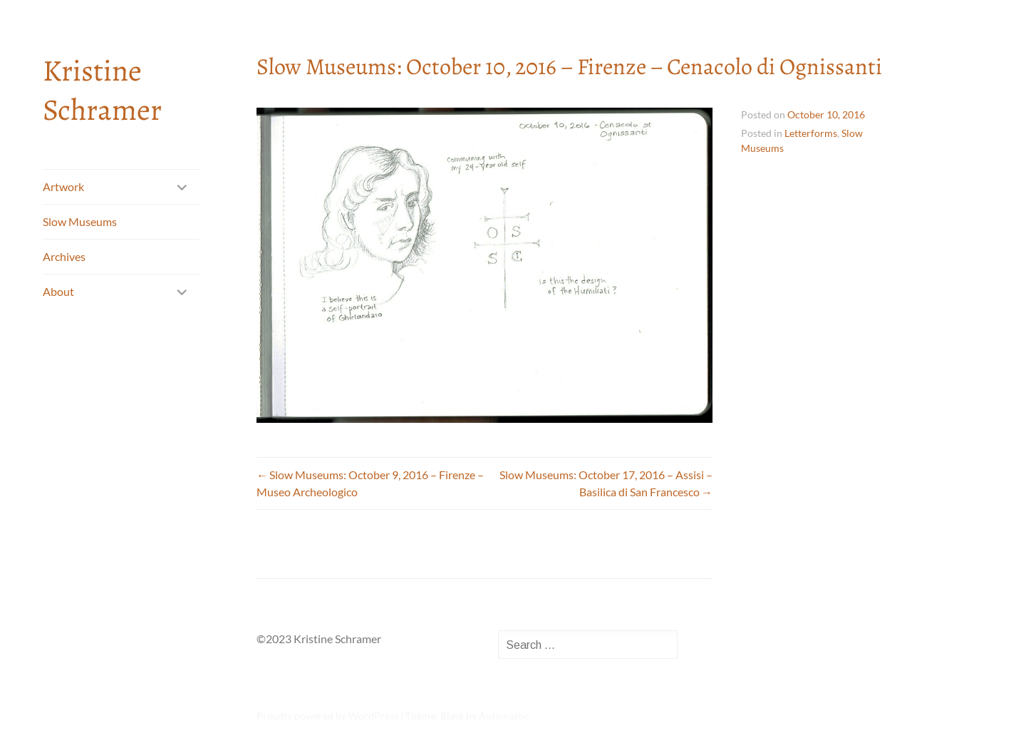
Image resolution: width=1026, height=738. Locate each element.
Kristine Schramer (102, 90)
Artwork (63, 186)
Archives (64, 256)
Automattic (504, 715)
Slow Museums (80, 221)
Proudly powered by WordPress (327, 715)
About (58, 291)
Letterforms (810, 133)
